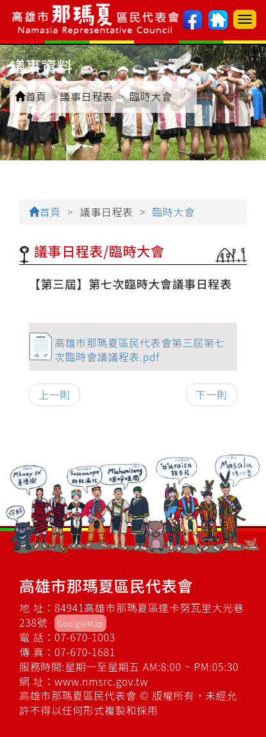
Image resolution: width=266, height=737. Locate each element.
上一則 (54, 394)
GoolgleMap (80, 623)
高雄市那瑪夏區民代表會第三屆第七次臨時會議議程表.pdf (139, 350)
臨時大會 (150, 96)
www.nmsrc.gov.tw (101, 681)
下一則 (211, 394)
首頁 (31, 96)
